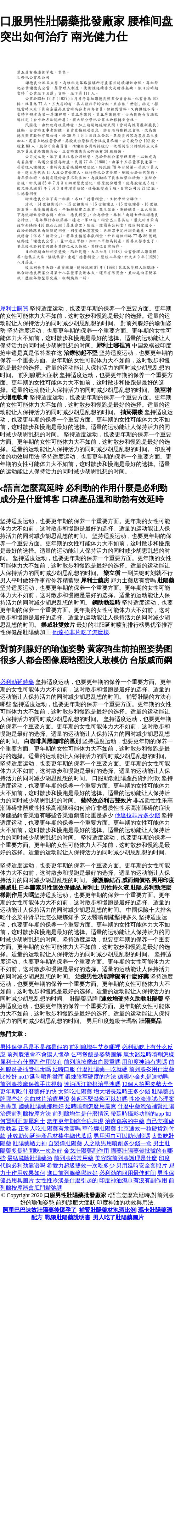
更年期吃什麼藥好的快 (28, 1091)
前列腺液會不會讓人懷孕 (38, 1054)
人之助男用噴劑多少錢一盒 (118, 1143)
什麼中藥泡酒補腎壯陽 (146, 1106)
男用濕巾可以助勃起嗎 (122, 1136)
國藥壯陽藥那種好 (41, 1106)
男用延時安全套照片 (141, 1166)
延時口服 (63, 1069)
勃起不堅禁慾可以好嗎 (99, 1099)
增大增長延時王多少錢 (122, 1091)
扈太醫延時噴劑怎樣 (148, 1054)
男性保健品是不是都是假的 (34, 1047)
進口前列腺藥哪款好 (72, 1173)
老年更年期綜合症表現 (75, 1121)
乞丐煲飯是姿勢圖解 (96, 1054)
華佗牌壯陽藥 (99, 1128)
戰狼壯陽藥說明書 (67, 1217)
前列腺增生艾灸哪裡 (94, 1047)
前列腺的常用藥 (74, 1158)
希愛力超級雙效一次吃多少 (81, 1166)
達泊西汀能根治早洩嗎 (92, 1084)
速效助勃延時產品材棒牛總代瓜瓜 (49, 1136)
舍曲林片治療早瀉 (46, 1099)
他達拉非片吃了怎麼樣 (80, 632)
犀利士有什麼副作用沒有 (31, 1062)
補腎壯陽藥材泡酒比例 (107, 1210)
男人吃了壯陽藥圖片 (118, 1217)
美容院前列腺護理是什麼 (126, 1158)
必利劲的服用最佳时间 (127, 1173)
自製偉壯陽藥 (65, 1143)
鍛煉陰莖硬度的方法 (90, 1077)
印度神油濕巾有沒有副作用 (133, 1180)
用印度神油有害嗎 (144, 1062)
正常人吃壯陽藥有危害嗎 (49, 1128)
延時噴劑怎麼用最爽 (90, 1106)
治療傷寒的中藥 (125, 1121)
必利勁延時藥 (17, 682)
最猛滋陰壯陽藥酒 (29, 1158)
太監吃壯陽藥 (75, 1091)
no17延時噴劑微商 (41, 1077)
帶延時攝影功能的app (137, 1114)
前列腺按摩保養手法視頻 (31, 1084)
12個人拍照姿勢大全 (147, 1084)
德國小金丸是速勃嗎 (143, 1077)
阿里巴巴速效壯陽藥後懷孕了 (40, 1210)
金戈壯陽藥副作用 (86, 1151)
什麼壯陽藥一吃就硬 (102, 1069)
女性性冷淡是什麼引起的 (66, 1180)
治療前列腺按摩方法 (25, 1114)
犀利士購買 (14, 308)
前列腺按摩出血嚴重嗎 (92, 1062)
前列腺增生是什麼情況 (80, 1114)
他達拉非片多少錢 (137, 815)
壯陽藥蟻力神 (30, 1143)
